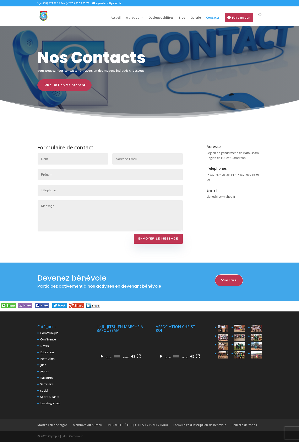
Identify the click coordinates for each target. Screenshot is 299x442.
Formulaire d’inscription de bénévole (199, 425)
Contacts (212, 17)
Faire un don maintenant (65, 85)
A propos (132, 17)
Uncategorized (50, 404)
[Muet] (133, 357)
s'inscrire (229, 281)
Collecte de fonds (244, 425)
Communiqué (49, 333)
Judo (43, 365)
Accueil (116, 17)
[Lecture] (102, 357)
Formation (47, 359)
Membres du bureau (87, 425)
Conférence (48, 340)
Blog (182, 17)
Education (47, 352)
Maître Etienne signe (52, 425)
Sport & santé (49, 397)
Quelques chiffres (160, 17)
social (44, 391)
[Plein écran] (139, 357)
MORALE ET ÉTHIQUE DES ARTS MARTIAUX (138, 425)
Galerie (196, 17)
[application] (120, 348)
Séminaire (47, 384)
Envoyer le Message (158, 239)
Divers (44, 346)
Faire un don (241, 17)
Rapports (46, 378)
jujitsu (44, 372)
